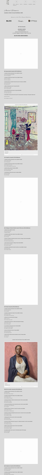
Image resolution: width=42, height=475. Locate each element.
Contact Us (14, 5)
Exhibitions (25, 4)
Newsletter (30, 4)
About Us (17, 4)
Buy (16, 1)
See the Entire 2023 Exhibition (21, 35)
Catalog (34, 4)
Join (25, 1)
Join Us (21, 4)
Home (14, 4)
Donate (34, 1)
